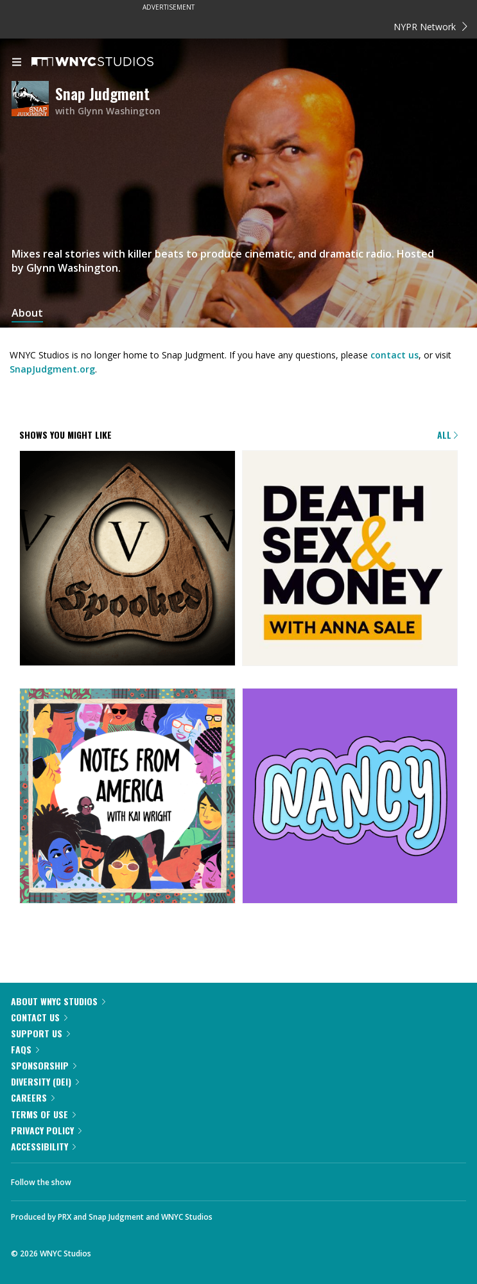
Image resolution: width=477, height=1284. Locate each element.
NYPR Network (430, 27)
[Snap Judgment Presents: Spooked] (127, 559)
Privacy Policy (46, 1130)
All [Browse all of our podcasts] (447, 434)
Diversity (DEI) (45, 1081)
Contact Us (39, 1017)
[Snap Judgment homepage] (33, 100)
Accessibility (43, 1146)
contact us (394, 355)
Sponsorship (43, 1065)
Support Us (40, 1033)
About (27, 313)
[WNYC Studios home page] (108, 62)
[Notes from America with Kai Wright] (127, 797)
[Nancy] (350, 797)
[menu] (16, 63)
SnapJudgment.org (52, 369)
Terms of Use (43, 1114)
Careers (33, 1097)
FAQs (25, 1049)
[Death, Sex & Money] (350, 559)
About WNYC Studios (58, 1001)
